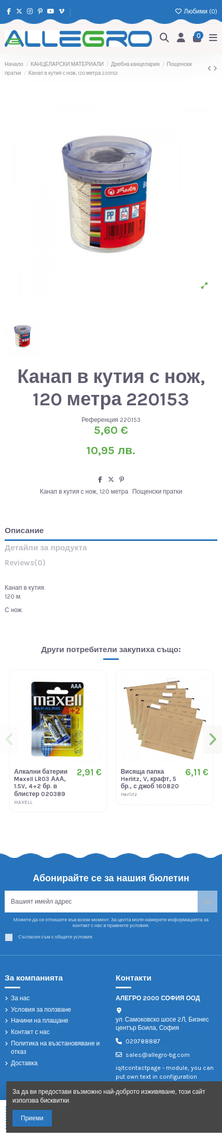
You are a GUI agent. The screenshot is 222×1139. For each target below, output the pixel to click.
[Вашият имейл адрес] (101, 901)
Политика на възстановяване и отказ (55, 1048)
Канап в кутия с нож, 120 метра (84, 491)
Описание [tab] (24, 530)
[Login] (181, 38)
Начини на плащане (39, 1020)
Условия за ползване (41, 1009)
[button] (9, 739)
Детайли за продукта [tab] (46, 548)
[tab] (111, 565)
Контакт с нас (30, 1032)
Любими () (196, 11)
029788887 (143, 1041)
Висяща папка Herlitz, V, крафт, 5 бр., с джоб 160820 (150, 779)
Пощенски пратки (157, 491)
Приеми (32, 1118)
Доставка (24, 1063)
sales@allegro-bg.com (158, 1054)
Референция (99, 419)
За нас (20, 998)
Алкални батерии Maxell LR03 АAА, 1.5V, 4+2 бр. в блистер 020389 (40, 783)
